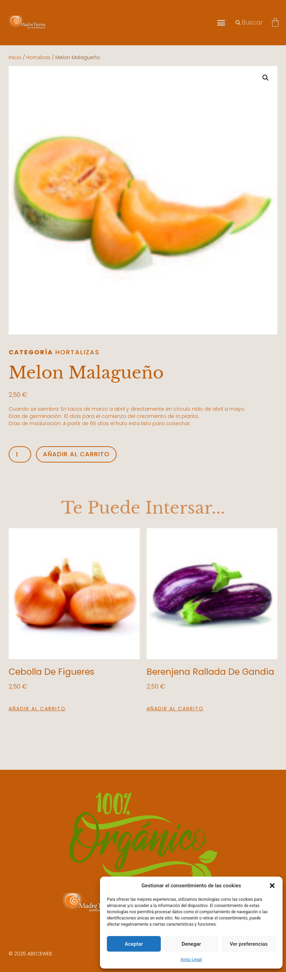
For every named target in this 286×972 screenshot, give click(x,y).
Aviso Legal (191, 959)
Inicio (15, 57)
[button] (272, 885)
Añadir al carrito (76, 454)
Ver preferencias (249, 944)
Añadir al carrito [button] (37, 708)
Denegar (191, 944)
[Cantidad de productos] (20, 454)
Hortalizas (38, 57)
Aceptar (134, 944)
